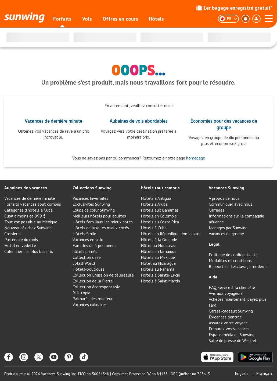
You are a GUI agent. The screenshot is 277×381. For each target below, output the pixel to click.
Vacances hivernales (90, 198)
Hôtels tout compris (160, 187)
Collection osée (87, 257)
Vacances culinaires (90, 304)
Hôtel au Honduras (158, 245)
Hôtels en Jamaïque (159, 251)
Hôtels (156, 19)
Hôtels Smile (84, 233)
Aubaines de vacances (25, 187)
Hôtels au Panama (157, 269)
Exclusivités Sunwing (91, 204)
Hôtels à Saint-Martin (160, 281)
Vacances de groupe (226, 233)
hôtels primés (85, 251)
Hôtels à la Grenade (159, 239)
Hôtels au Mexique (158, 257)
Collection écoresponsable (96, 286)
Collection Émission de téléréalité (103, 275)
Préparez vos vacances (229, 328)
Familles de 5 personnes (94, 245)
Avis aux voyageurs (226, 293)
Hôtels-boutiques (89, 269)
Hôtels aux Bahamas (160, 210)
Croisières (12, 233)
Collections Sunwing (92, 187)
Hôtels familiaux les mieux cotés (103, 221)
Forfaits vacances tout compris (32, 204)
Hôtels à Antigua (156, 198)
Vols (87, 19)
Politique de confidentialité (233, 254)
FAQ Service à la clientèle (232, 287)
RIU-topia (81, 292)
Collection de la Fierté (93, 281)
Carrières (216, 210)
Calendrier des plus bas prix (28, 251)
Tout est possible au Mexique (30, 221)
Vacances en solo (88, 239)
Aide (213, 277)
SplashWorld (84, 263)
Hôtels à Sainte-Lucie (160, 275)
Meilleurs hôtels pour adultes (99, 216)
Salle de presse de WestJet (233, 340)
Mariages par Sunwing (228, 227)
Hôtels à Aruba (154, 204)
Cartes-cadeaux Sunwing (231, 311)
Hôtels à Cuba (154, 227)
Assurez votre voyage (228, 322)
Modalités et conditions (230, 260)
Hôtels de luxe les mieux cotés (101, 227)
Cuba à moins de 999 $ (24, 216)
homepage (195, 158)
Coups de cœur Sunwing (94, 210)
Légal (214, 244)
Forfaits (62, 19)
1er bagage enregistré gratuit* (234, 8)
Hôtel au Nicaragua (158, 263)
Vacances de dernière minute (53, 120)
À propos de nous (224, 198)
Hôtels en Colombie (159, 216)
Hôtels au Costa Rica (160, 221)
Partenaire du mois (21, 239)
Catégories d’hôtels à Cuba (28, 210)
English (241, 373)
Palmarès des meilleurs (93, 298)
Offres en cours (120, 19)
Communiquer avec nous (230, 204)
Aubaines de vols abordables (139, 120)
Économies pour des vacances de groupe (223, 123)
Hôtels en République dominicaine (171, 233)
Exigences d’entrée (225, 317)
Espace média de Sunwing (231, 334)
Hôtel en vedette (20, 245)
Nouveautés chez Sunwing (28, 227)
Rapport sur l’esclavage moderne (238, 266)
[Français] (228, 19)
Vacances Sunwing (226, 187)
